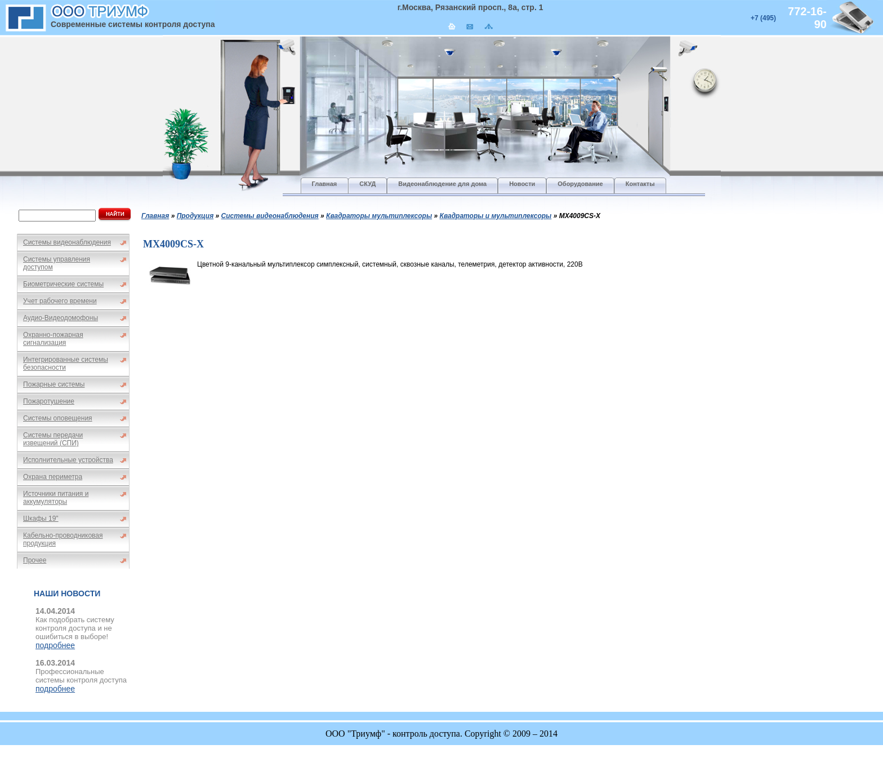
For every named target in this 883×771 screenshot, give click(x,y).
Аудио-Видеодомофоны (60, 318)
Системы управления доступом (56, 263)
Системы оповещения (57, 418)
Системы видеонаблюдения (67, 242)
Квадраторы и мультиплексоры (496, 216)
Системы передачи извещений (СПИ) (53, 439)
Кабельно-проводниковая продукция (63, 539)
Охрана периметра (52, 477)
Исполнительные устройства (68, 460)
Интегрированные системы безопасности (65, 363)
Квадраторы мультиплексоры (379, 216)
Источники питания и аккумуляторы (55, 498)
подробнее (55, 645)
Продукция (195, 216)
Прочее (34, 560)
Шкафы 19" (41, 518)
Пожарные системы (53, 384)
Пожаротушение (48, 401)
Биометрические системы (63, 284)
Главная (155, 216)
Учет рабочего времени (60, 301)
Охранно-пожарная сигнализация (53, 339)
